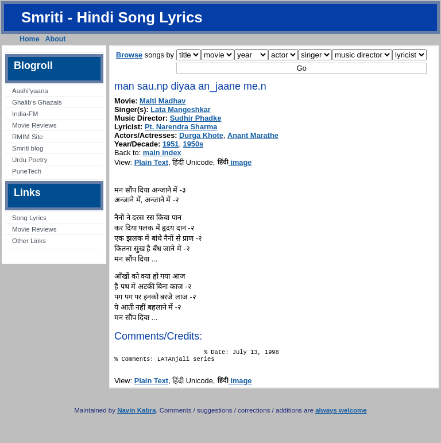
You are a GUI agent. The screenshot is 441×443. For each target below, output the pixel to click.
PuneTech (26, 171)
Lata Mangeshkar (180, 109)
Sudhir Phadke (196, 118)
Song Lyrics (29, 217)
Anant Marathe (252, 135)
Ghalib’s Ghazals (37, 102)
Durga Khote (201, 135)
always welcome (341, 413)
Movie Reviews (34, 125)
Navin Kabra (136, 413)
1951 (171, 144)
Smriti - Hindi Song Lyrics (112, 17)
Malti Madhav (162, 101)
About (55, 39)
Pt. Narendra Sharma (181, 126)
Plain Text (151, 162)
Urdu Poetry (29, 159)
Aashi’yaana (30, 90)
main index (162, 152)
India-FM (25, 113)
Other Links (29, 240)
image (234, 162)
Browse (129, 55)
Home (30, 39)
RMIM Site (27, 136)
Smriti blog (27, 148)
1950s (193, 144)
